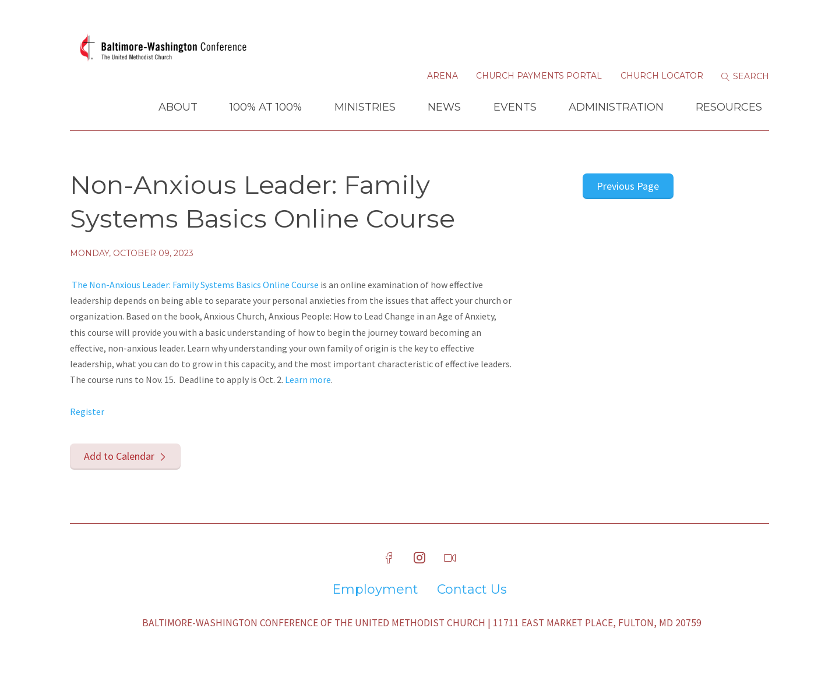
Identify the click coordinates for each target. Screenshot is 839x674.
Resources (729, 107)
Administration (616, 107)
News (444, 107)
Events (515, 107)
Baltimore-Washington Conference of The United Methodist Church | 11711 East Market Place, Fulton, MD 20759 (421, 622)
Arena (442, 75)
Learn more (308, 379)
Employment (375, 589)
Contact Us (472, 589)
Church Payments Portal (539, 75)
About (178, 107)
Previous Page (628, 186)
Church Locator (662, 75)
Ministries (365, 107)
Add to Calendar (119, 456)
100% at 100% (266, 107)
